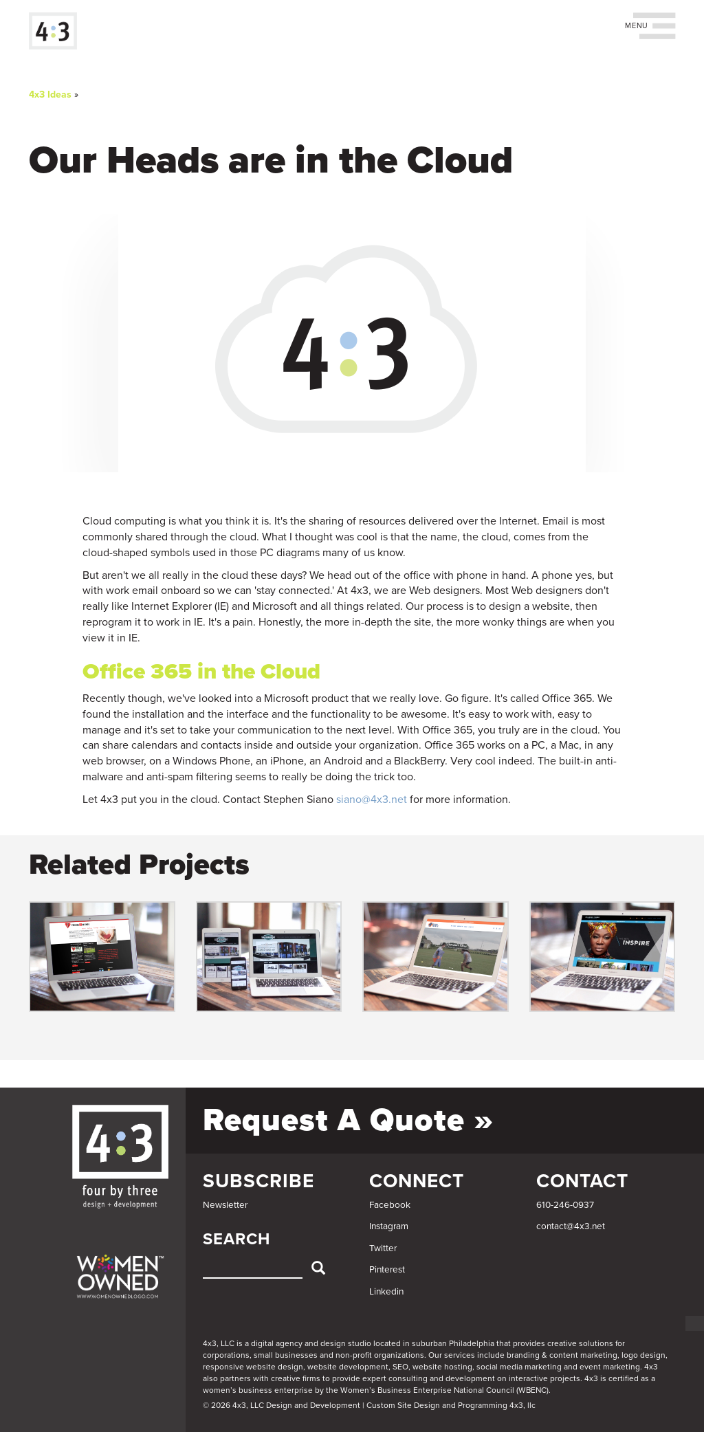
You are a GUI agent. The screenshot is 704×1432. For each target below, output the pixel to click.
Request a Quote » (348, 1120)
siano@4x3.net (371, 799)
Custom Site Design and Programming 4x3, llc (451, 1405)
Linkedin (386, 1291)
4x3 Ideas (50, 94)
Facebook (389, 1205)
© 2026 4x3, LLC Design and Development (281, 1405)
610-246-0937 (565, 1205)
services (459, 1355)
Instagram (388, 1226)
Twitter (383, 1248)
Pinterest (387, 1269)
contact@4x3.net (570, 1226)
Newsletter (225, 1205)
